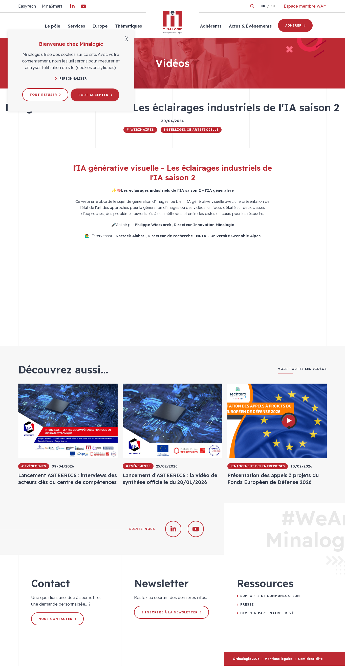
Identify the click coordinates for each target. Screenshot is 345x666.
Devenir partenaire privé (267, 613)
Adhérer (295, 25)
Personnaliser (71, 78)
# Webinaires (140, 129)
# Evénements (33, 466)
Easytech (27, 6)
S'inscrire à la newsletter (172, 612)
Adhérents (210, 26)
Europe (99, 26)
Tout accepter (95, 94)
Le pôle (52, 26)
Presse (247, 605)
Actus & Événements (250, 26)
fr (263, 6)
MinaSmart (52, 6)
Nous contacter (57, 619)
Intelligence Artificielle (191, 129)
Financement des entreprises (257, 466)
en (273, 6)
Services (76, 26)
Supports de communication (270, 596)
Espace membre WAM (305, 6)
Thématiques (128, 26)
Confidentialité (310, 659)
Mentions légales (279, 659)
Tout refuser (44, 94)
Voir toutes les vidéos (302, 369)
